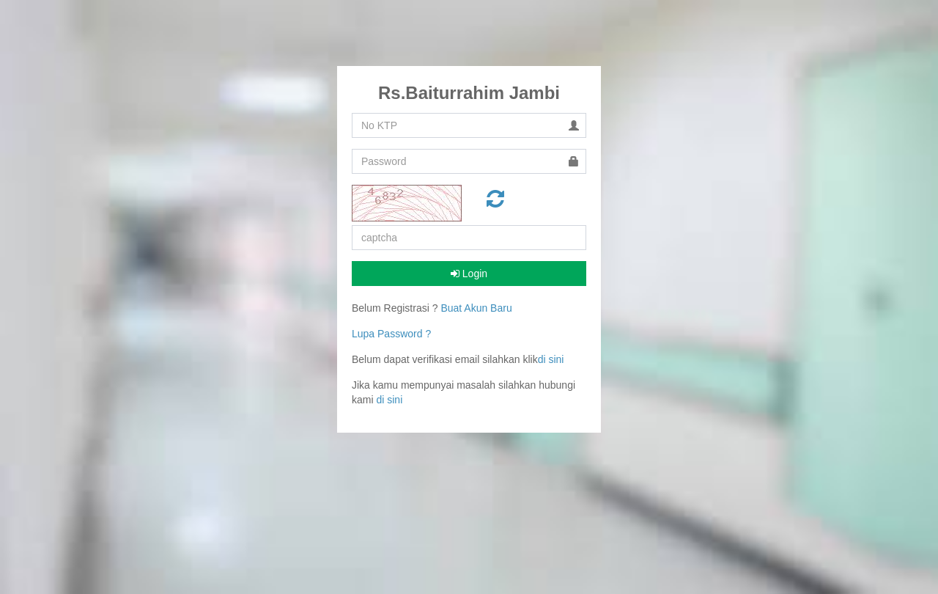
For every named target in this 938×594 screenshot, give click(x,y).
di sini (551, 359)
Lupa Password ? (391, 334)
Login (469, 273)
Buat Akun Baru (476, 308)
